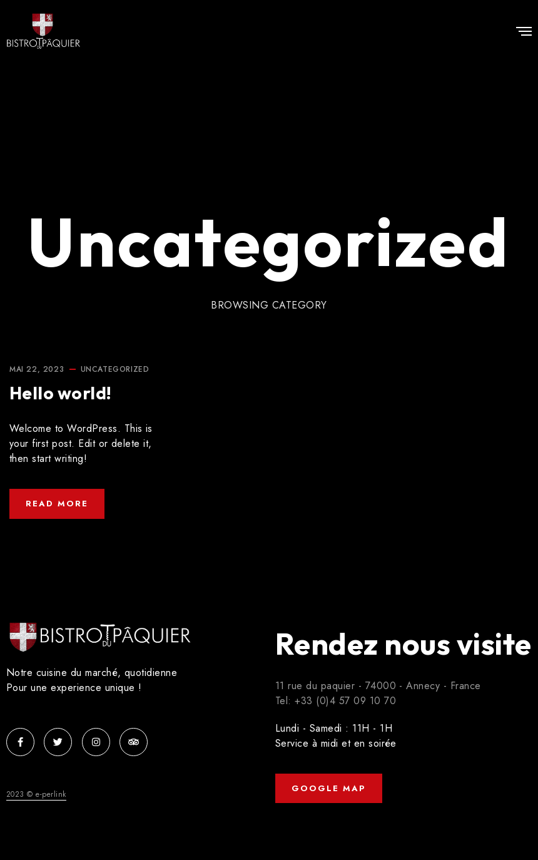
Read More (57, 503)
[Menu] (524, 32)
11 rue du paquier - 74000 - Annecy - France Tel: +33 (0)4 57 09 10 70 (378, 693)
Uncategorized (115, 369)
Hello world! (60, 393)
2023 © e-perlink (36, 794)
